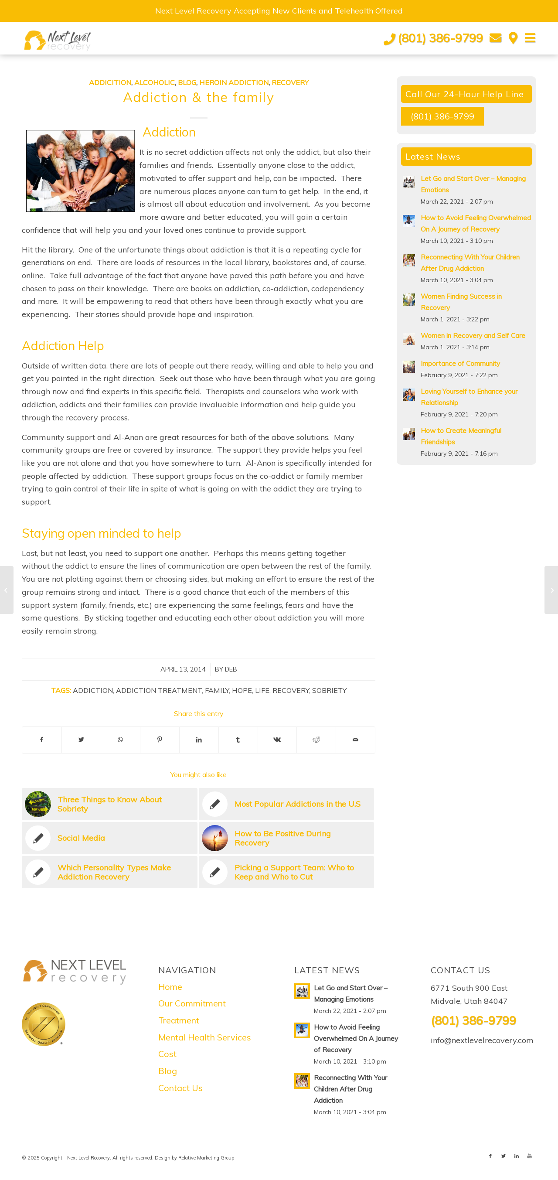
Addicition (110, 82)
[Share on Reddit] (316, 740)
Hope (242, 690)
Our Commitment (192, 1003)
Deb (231, 669)
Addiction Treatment (159, 690)
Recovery (290, 82)
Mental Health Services (204, 1037)
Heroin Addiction (234, 82)
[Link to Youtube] (529, 1156)
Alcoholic (154, 82)
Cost (167, 1053)
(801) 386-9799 (440, 38)
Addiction (93, 690)
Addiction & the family (199, 97)
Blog (187, 82)
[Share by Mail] (355, 740)
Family (217, 690)
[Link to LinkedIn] (516, 1156)
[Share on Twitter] (81, 740)
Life (262, 690)
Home (170, 986)
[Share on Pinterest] (159, 740)
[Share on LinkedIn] (199, 740)
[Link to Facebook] (490, 1156)
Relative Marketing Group (206, 1158)
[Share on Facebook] (41, 740)
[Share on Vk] (277, 740)
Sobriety (329, 690)
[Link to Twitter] (503, 1156)
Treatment (178, 1020)
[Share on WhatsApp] (120, 740)
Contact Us (180, 1087)
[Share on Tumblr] (238, 740)
